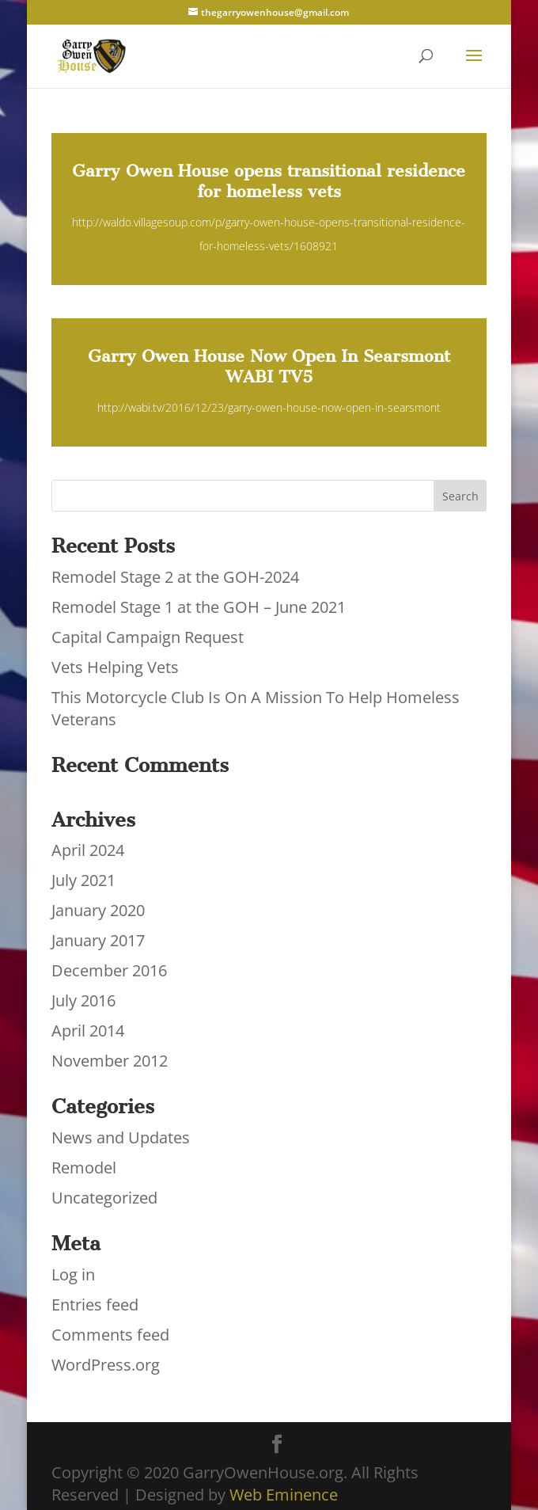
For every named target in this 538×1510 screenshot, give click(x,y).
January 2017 (98, 940)
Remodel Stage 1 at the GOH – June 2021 (198, 607)
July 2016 (83, 1000)
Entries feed (94, 1304)
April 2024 (87, 850)
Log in (73, 1274)
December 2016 (109, 970)
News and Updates (120, 1137)
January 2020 (98, 910)
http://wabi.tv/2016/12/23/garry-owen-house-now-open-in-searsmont (269, 407)
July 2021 (83, 880)
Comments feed (110, 1334)
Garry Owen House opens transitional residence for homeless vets (268, 181)
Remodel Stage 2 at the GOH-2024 (175, 577)
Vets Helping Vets (115, 667)
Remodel (83, 1167)
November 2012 (109, 1060)
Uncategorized (104, 1197)
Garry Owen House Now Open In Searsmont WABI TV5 (269, 366)
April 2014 (87, 1030)
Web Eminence (283, 1494)
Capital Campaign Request (147, 637)
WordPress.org (105, 1364)
